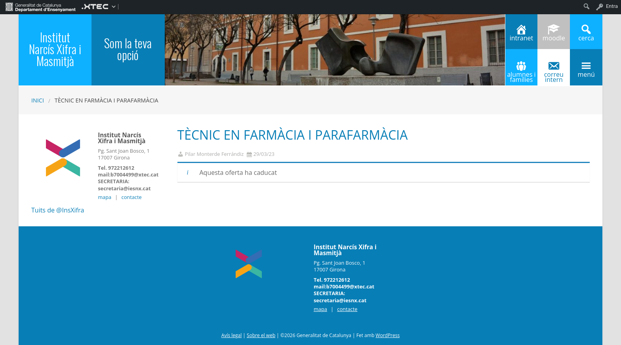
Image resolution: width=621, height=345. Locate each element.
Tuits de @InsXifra (57, 210)
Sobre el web (261, 335)
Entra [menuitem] (612, 6)
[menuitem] (40, 6)
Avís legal (231, 335)
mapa (104, 197)
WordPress (387, 335)
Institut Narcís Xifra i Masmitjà (55, 49)
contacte (132, 197)
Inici (37, 100)
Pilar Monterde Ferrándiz (214, 154)
